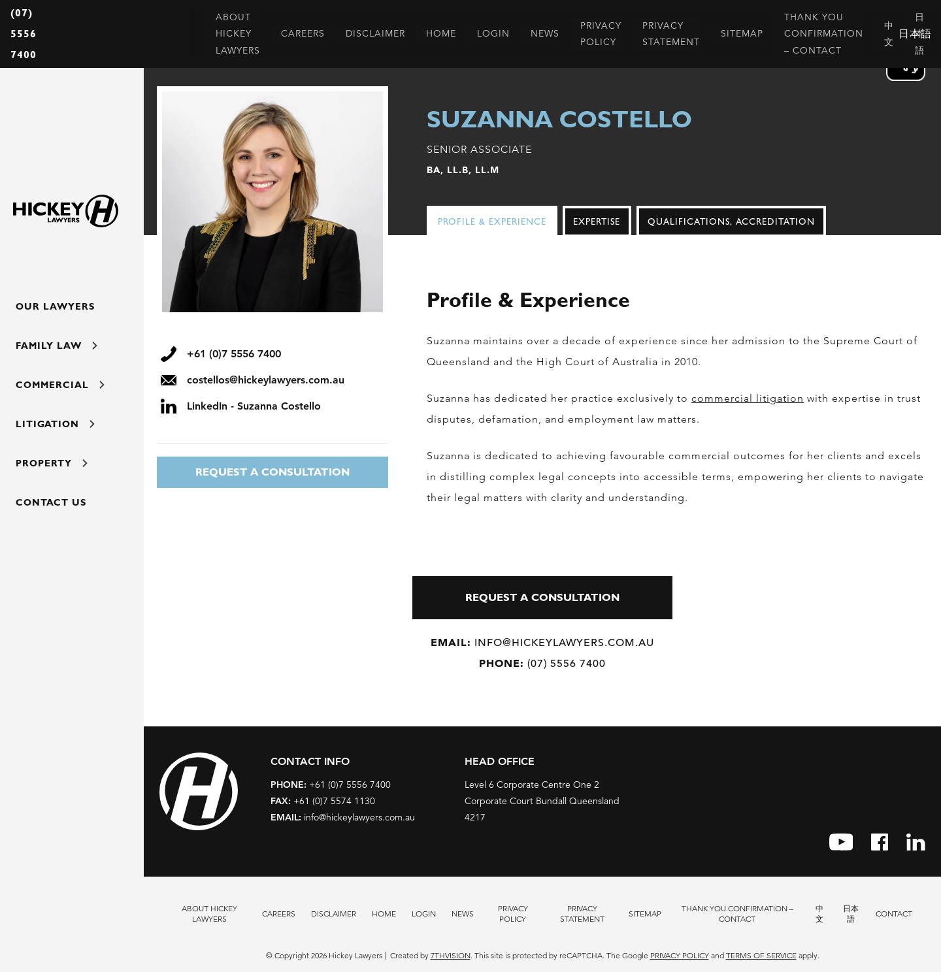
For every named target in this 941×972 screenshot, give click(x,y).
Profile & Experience (492, 221)
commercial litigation (747, 398)
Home (384, 913)
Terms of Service (761, 955)
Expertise (596, 221)
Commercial (60, 385)
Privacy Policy (513, 913)
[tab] (495, 221)
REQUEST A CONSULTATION (272, 472)
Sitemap (645, 913)
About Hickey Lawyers (209, 913)
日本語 (851, 913)
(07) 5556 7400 (23, 34)
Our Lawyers (55, 306)
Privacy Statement (582, 913)
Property (52, 463)
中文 (819, 913)
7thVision (450, 955)
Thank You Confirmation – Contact (737, 913)
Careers (278, 913)
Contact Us (51, 502)
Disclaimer (333, 913)
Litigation (55, 424)
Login (424, 913)
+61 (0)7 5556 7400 (331, 784)
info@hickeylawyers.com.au (542, 642)
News (463, 913)
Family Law (56, 345)
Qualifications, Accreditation (731, 221)
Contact (894, 913)
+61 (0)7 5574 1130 (323, 801)
